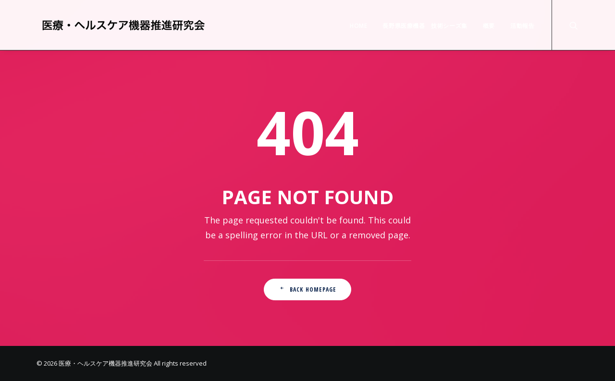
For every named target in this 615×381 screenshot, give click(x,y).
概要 (489, 26)
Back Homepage (307, 289)
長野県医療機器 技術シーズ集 (424, 26)
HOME (358, 26)
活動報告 (522, 26)
